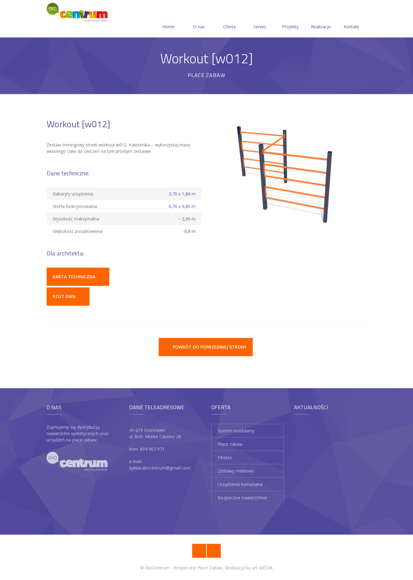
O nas (199, 19)
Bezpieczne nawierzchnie (242, 498)
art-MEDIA (262, 568)
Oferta (229, 19)
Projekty (290, 19)
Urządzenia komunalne (240, 484)
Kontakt (351, 19)
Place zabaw (230, 444)
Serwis (259, 19)
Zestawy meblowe (236, 471)
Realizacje (321, 19)
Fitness (225, 457)
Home (168, 19)
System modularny (236, 431)
